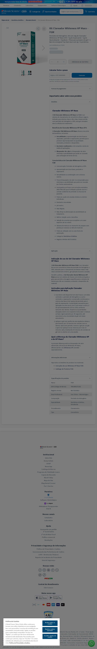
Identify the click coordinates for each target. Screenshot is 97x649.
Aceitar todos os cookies (50, 623)
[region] (31, 632)
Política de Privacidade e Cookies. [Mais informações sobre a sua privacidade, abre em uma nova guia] (19, 643)
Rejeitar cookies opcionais (50, 629)
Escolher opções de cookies (50, 636)
